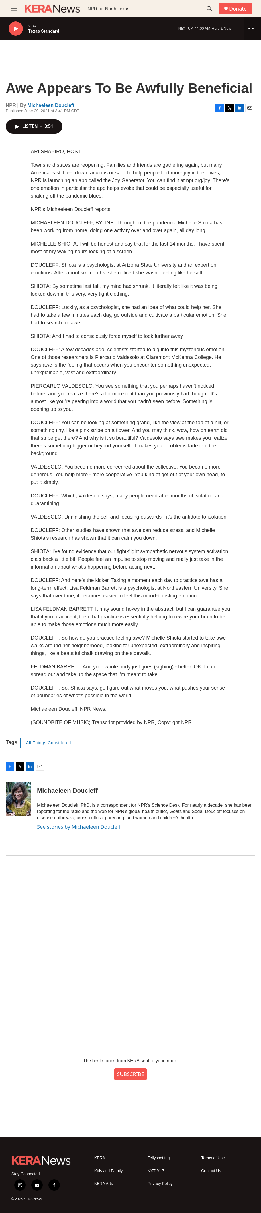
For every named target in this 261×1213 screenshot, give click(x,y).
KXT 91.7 (156, 1171)
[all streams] (252, 28)
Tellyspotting (159, 1158)
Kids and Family (108, 1171)
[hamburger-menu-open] (14, 8)
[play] (15, 28)
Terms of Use (213, 1158)
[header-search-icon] (209, 8)
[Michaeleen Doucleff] (18, 799)
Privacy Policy (160, 1184)
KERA (99, 1158)
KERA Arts (103, 1184)
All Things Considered (48, 742)
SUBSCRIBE (130, 1074)
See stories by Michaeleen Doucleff (79, 826)
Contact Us (211, 1171)
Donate (238, 9)
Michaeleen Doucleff (51, 105)
